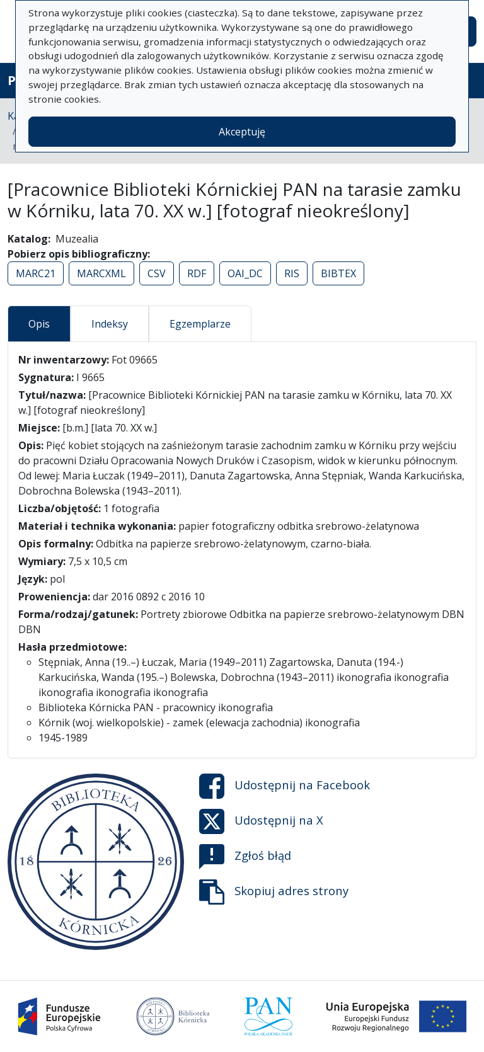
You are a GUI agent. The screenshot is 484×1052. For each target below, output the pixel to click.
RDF (196, 273)
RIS (291, 273)
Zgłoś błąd (245, 856)
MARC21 (35, 273)
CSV (156, 273)
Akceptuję (242, 132)
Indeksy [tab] (109, 324)
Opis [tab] (39, 324)
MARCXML (101, 273)
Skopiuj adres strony (274, 892)
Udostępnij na (284, 786)
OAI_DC (245, 273)
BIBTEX (338, 273)
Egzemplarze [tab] (200, 324)
